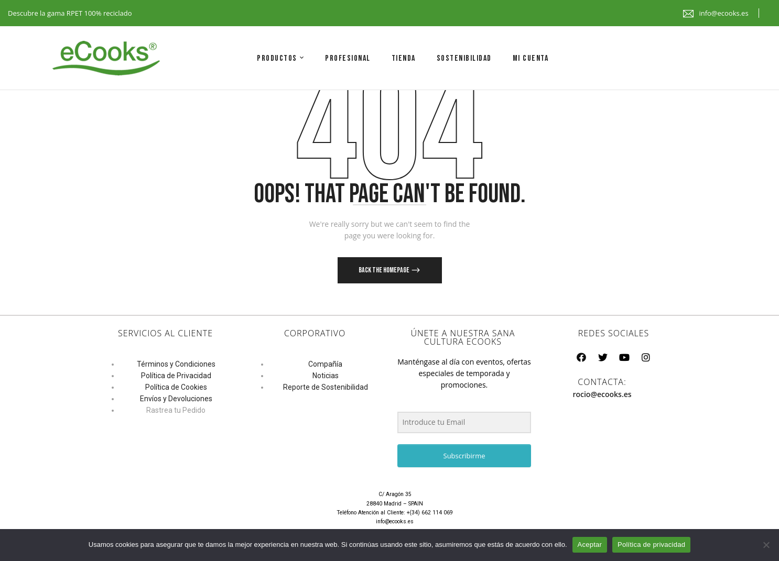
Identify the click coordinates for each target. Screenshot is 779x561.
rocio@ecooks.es (601, 394)
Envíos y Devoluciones (176, 398)
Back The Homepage (384, 270)
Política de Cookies (176, 387)
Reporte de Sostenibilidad (325, 387)
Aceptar (590, 544)
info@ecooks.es (723, 13)
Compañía (325, 364)
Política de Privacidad (176, 375)
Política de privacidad (651, 544)
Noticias (325, 375)
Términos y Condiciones (176, 364)
